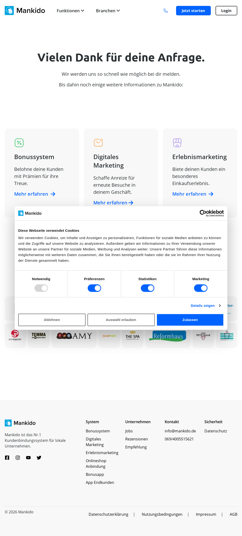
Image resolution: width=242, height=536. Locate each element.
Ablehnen (52, 320)
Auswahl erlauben (121, 320)
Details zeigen (203, 306)
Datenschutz (215, 431)
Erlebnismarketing (102, 452)
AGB (233, 514)
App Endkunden (100, 482)
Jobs (129, 431)
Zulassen (190, 320)
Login (226, 10)
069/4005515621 (179, 439)
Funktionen (70, 10)
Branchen (108, 10)
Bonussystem (98, 431)
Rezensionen (136, 439)
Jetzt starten (193, 10)
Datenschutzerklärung (108, 514)
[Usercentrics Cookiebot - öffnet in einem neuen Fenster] (203, 213)
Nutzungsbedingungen (162, 514)
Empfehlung (136, 447)
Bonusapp (95, 474)
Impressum (206, 514)
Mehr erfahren (34, 194)
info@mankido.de (180, 431)
